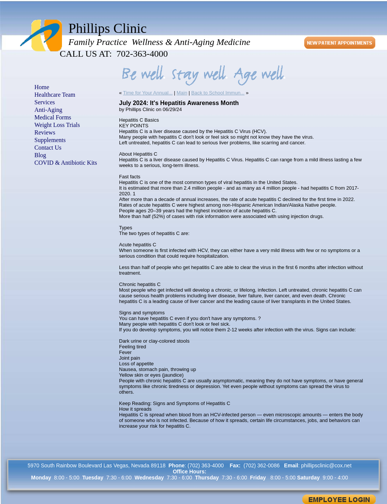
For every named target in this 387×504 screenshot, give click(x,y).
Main (181, 93)
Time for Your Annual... (148, 93)
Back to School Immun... (218, 93)
